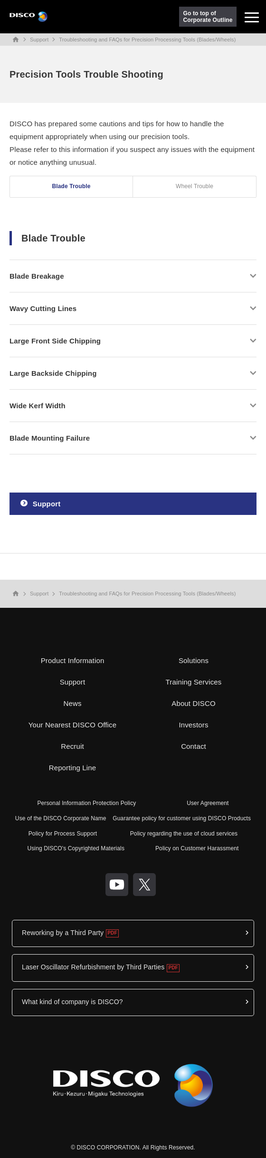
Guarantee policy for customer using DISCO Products (182, 818)
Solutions (194, 660)
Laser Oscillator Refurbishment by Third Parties (93, 967)
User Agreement (207, 803)
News (72, 703)
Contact (193, 746)
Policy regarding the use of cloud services (184, 833)
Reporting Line (72, 768)
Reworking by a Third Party (63, 932)
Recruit (72, 746)
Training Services (194, 682)
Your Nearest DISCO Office (72, 725)
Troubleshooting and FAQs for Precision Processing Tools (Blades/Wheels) (147, 39)
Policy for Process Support (62, 833)
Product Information (72, 660)
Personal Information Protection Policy (86, 803)
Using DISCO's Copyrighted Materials (75, 848)
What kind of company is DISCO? (72, 1002)
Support (39, 39)
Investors (193, 725)
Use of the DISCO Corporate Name (60, 818)
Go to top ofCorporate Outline (208, 16)
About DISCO (193, 703)
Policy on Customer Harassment (197, 848)
